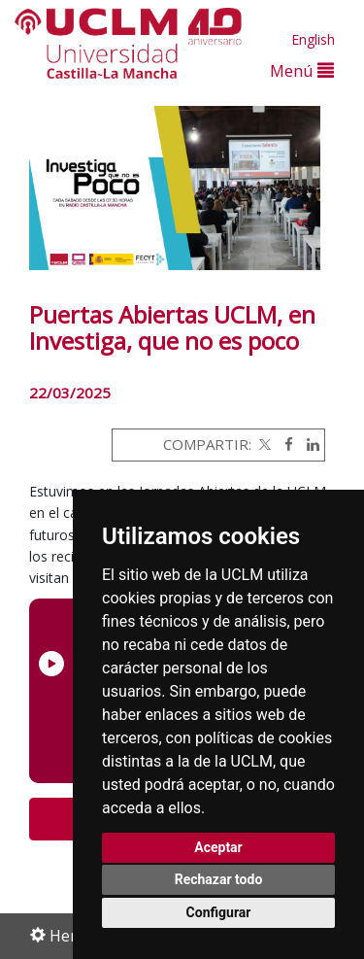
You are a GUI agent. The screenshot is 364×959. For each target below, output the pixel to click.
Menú (302, 70)
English (313, 39)
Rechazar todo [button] (219, 879)
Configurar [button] (218, 912)
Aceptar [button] (218, 847)
